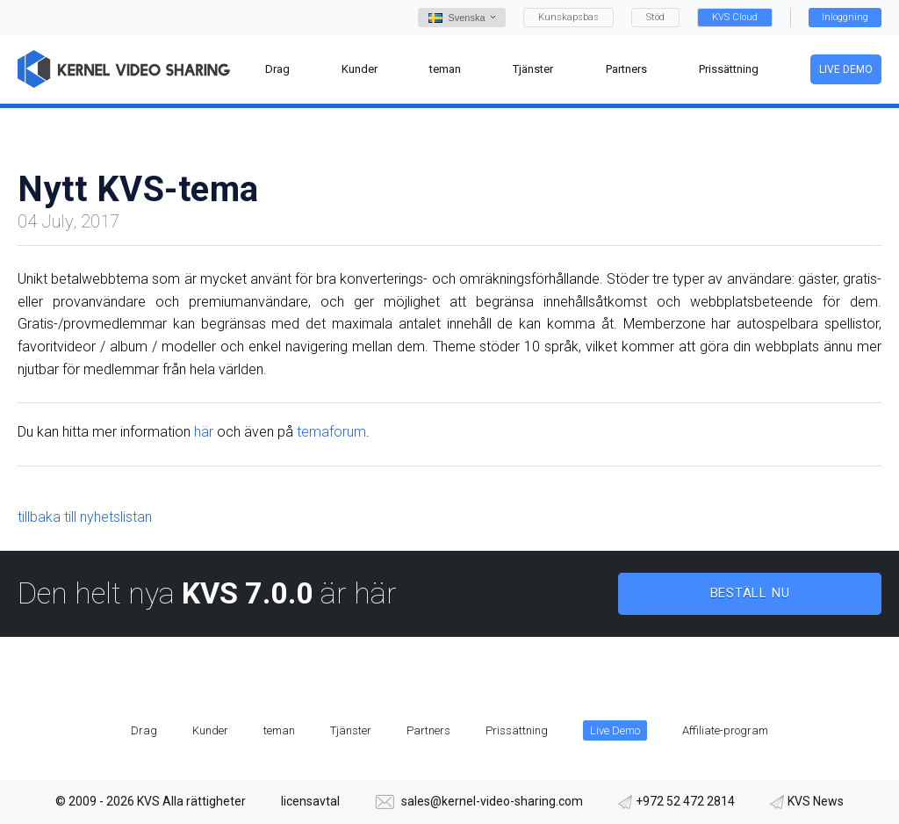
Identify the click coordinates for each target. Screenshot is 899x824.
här (203, 431)
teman (279, 730)
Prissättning (516, 730)
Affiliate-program (725, 730)
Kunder (210, 730)
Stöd (655, 17)
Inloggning (845, 17)
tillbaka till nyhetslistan (85, 517)
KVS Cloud (735, 17)
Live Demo (846, 69)
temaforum (331, 431)
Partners (428, 730)
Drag (144, 730)
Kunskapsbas (568, 17)
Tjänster (350, 730)
